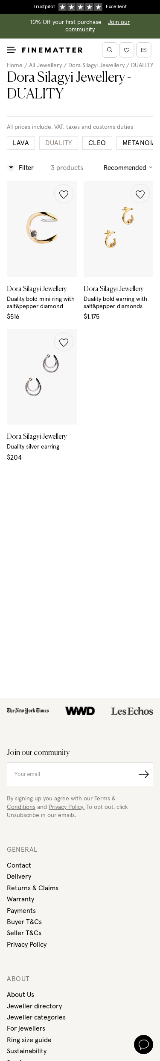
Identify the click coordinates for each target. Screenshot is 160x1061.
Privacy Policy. (66, 807)
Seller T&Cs (24, 933)
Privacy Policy (27, 944)
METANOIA (139, 143)
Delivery (19, 876)
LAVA (21, 143)
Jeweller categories (36, 1017)
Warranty (20, 899)
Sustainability (27, 1051)
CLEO (97, 143)
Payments (21, 910)
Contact (19, 865)
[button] (63, 193)
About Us (20, 994)
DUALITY (142, 65)
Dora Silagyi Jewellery (96, 65)
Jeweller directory (34, 1006)
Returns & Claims (32, 888)
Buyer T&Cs (24, 921)
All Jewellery (45, 65)
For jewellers (26, 1028)
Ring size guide (29, 1040)
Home (15, 65)
